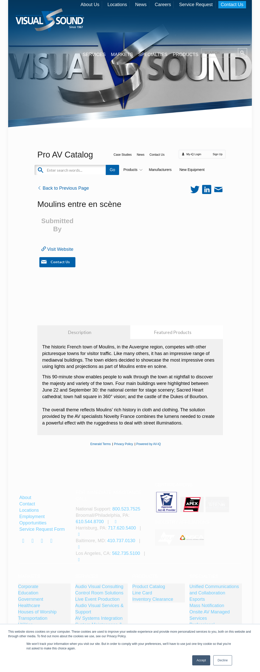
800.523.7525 (126, 508)
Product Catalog (148, 586)
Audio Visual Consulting (99, 586)
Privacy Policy (123, 444)
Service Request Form (42, 529)
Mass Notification (206, 605)
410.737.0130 (121, 540)
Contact (27, 503)
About (25, 497)
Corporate (28, 586)
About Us (89, 4)
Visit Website (57, 249)
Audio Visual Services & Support (99, 608)
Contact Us (232, 4)
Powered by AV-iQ (148, 444)
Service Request (196, 4)
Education (28, 592)
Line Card (142, 592)
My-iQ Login (193, 154)
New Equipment (192, 170)
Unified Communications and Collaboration (214, 589)
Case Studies (122, 154)
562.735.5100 (126, 553)
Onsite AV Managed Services (209, 615)
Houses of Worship (37, 611)
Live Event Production (97, 599)
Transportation (32, 618)
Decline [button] (223, 660)
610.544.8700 (90, 521)
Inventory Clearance (152, 599)
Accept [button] (201, 660)
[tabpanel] (167, 537)
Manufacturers (160, 170)
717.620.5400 (122, 527)
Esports (197, 599)
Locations (117, 4)
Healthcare (29, 605)
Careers (163, 4)
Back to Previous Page (63, 188)
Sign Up (217, 154)
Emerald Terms (100, 444)
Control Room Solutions (99, 592)
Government (30, 599)
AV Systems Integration (99, 618)
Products (132, 170)
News (141, 4)
